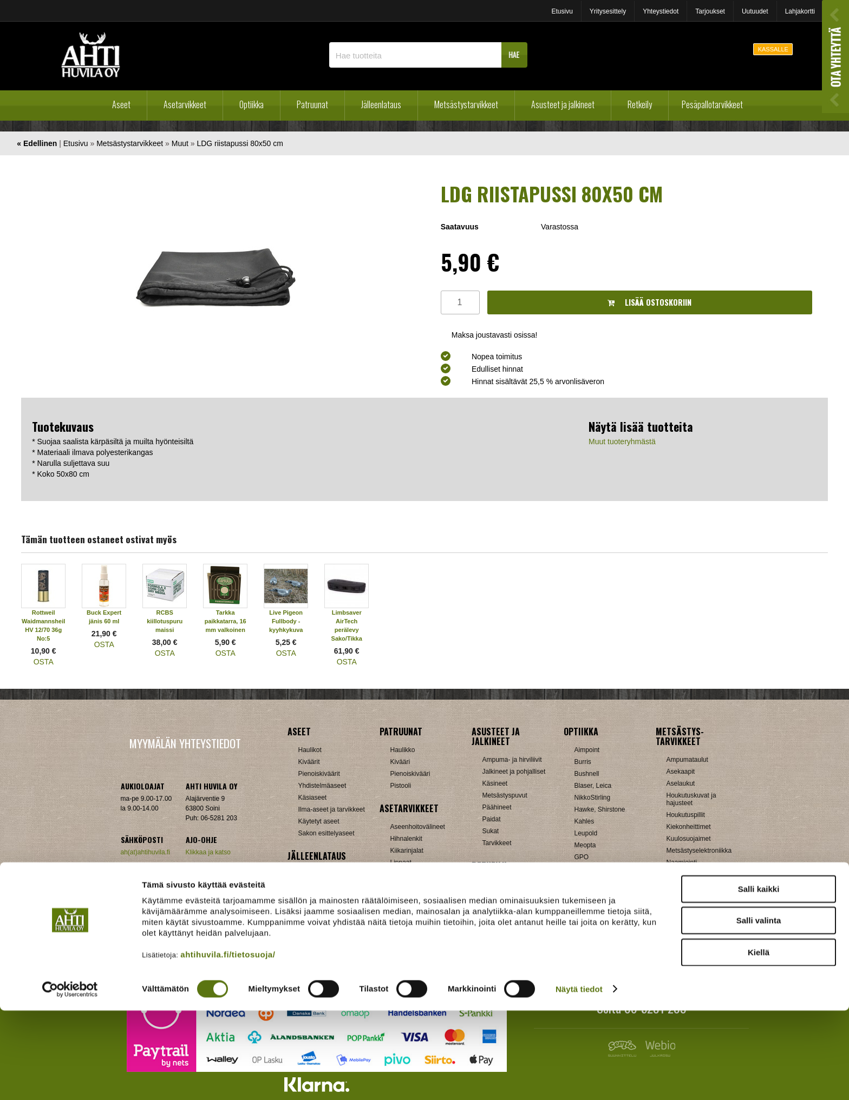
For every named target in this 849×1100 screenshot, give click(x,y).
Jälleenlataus (381, 104)
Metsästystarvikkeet (466, 104)
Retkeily (640, 104)
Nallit (305, 946)
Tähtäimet (404, 898)
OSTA (44, 661)
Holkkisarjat (315, 874)
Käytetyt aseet (318, 821)
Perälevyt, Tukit (412, 874)
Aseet (121, 104)
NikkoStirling (592, 797)
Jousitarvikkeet (688, 934)
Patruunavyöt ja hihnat (699, 874)
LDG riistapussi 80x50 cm (240, 143)
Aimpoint (587, 750)
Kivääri (400, 762)
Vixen (582, 893)
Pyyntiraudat (685, 898)
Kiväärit (309, 762)
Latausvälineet (319, 898)
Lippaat (401, 862)
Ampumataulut (687, 759)
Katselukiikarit (594, 928)
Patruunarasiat (319, 922)
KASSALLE (773, 49)
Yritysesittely (608, 11)
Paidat (491, 819)
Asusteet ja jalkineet (563, 104)
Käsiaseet (312, 797)
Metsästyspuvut (504, 795)
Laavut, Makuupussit (512, 884)
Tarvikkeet (497, 843)
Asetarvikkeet (185, 104)
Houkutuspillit (686, 815)
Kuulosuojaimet (689, 838)
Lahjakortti (800, 11)
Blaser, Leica (593, 785)
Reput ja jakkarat (506, 920)
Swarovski (589, 881)
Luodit (307, 910)
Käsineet (495, 783)
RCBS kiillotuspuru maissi (164, 621)
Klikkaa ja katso (208, 852)
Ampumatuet (408, 910)
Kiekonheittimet (689, 827)
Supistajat (404, 886)
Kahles (584, 821)
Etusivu (561, 11)
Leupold (586, 833)
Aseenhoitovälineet (417, 827)
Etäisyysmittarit (596, 916)
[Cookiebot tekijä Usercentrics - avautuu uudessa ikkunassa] (70, 1079)
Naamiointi (682, 862)
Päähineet (497, 807)
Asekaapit (681, 771)
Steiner (584, 869)
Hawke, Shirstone (599, 809)
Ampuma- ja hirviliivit (512, 759)
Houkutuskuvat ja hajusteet (691, 799)
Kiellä (758, 1041)
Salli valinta (758, 1010)
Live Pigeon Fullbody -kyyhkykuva (286, 621)
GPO (581, 857)
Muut (180, 143)
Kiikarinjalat (406, 850)
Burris (582, 762)
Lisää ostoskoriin (649, 302)
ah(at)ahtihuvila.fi (145, 852)
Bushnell (586, 774)
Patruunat (312, 104)
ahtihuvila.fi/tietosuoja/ (227, 1044)
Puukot (677, 886)
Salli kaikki (759, 978)
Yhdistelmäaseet (322, 785)
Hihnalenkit (406, 838)
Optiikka (251, 104)
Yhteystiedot (660, 11)
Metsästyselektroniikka (699, 850)
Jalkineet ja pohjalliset (514, 771)
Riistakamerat (686, 910)
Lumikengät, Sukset (510, 896)
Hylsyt (307, 886)
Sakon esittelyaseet (326, 833)
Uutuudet (755, 11)
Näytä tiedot (579, 1078)
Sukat (490, 831)
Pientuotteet (499, 908)
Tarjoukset (710, 11)
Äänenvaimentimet (417, 922)
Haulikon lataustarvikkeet (334, 934)
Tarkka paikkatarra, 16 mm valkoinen (225, 621)
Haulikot (310, 750)
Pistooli (401, 785)
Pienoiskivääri (410, 774)
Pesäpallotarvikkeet (712, 104)
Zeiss (582, 904)
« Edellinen (37, 143)
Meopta (585, 845)
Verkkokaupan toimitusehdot (184, 885)
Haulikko (402, 750)
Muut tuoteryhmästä (622, 441)
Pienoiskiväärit (319, 774)
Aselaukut (681, 783)
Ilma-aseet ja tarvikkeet (331, 809)
